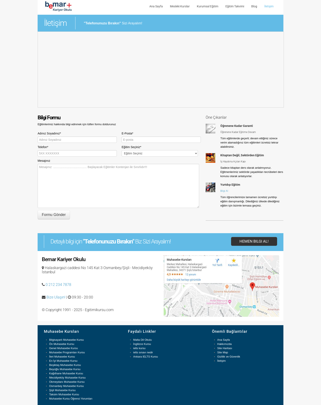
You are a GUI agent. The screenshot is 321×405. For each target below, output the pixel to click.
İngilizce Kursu (142, 344)
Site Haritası (224, 348)
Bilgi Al (224, 190)
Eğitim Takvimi (234, 6)
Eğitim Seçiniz (131, 147)
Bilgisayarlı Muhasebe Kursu (66, 339)
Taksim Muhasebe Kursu (64, 394)
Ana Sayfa (156, 6)
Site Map (222, 352)
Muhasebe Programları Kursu (67, 352)
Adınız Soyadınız (49, 133)
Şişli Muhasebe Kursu (62, 390)
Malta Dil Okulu (142, 339)
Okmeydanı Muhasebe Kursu (66, 381)
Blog (254, 6)
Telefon (43, 147)
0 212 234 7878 (58, 285)
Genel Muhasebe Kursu (63, 348)
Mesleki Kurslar (180, 6)
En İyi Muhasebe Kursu (63, 360)
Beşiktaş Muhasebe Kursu (65, 365)
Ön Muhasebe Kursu (61, 344)
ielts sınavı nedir (143, 352)
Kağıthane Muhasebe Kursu (66, 373)
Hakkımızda (224, 344)
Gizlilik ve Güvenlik (228, 356)
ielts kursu (139, 348)
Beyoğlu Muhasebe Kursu (64, 369)
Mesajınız (44, 160)
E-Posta (127, 133)
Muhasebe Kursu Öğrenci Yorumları (70, 398)
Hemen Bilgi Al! (254, 241)
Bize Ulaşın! (55, 297)
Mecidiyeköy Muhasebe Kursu (67, 377)
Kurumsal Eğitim (207, 6)
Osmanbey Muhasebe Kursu (66, 386)
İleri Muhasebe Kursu (62, 356)
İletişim (269, 6)
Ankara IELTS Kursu (145, 356)
